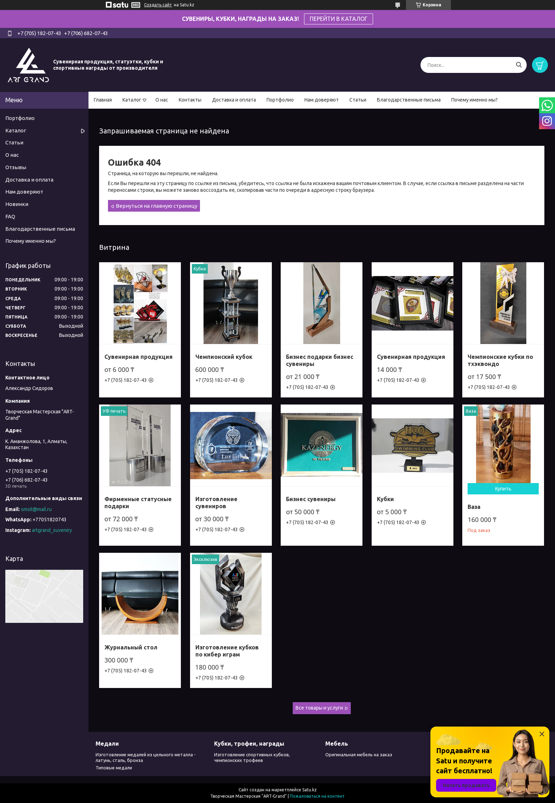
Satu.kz (309, 789)
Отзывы (15, 167)
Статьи (357, 100)
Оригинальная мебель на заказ (358, 754)
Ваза (474, 507)
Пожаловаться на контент (317, 796)
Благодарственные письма (409, 100)
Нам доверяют (321, 100)
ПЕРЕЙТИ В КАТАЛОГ (338, 19)
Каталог (131, 100)
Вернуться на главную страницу (156, 206)
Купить (503, 489)
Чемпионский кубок (223, 357)
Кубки (385, 499)
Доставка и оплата (234, 100)
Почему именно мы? (474, 100)
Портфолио (280, 100)
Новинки (16, 204)
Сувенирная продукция (138, 357)
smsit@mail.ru (36, 509)
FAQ (10, 216)
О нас (161, 100)
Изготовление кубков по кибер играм (227, 651)
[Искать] (519, 65)
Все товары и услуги (319, 708)
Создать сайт (158, 4)
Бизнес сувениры (311, 499)
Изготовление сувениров (216, 502)
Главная (103, 100)
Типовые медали (114, 767)
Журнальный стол (131, 647)
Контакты (190, 100)
